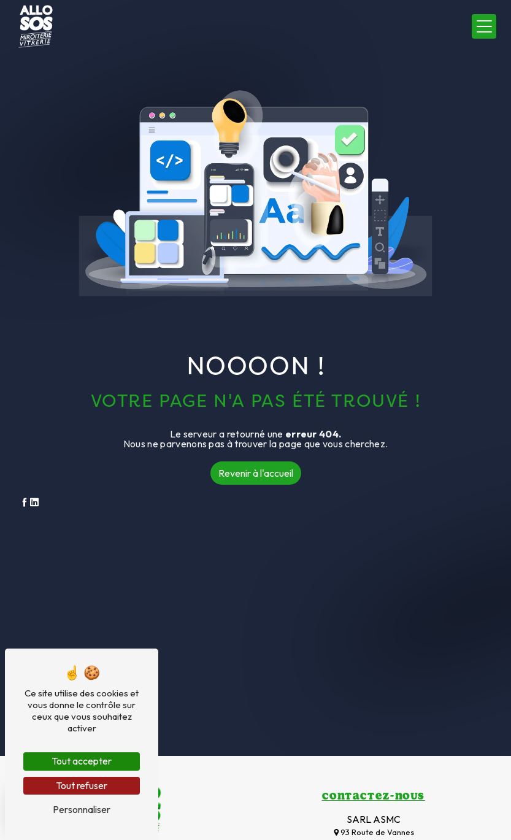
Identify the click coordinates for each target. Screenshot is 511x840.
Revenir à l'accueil (255, 473)
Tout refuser (81, 785)
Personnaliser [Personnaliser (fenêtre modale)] (81, 809)
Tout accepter (82, 761)
